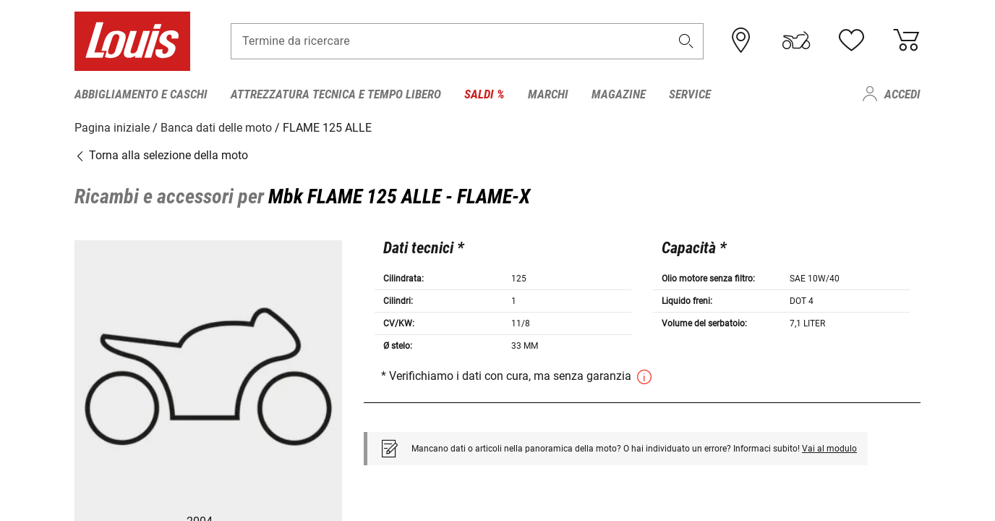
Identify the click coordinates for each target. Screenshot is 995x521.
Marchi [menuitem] (548, 94)
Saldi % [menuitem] (484, 94)
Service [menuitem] (690, 94)
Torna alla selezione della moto (161, 155)
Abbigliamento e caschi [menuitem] (141, 94)
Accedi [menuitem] (902, 94)
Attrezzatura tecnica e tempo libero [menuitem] (336, 94)
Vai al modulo (829, 449)
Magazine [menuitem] (619, 94)
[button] (686, 41)
